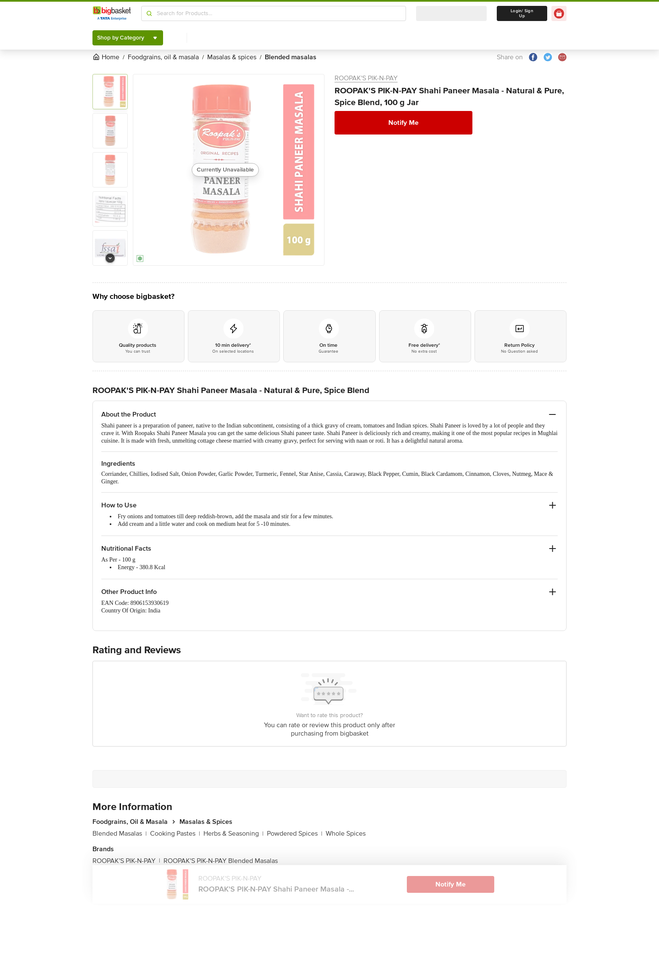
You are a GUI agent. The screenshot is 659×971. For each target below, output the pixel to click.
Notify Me (403, 123)
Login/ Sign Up (522, 13)
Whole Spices (346, 833)
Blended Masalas (119, 833)
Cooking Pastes (175, 833)
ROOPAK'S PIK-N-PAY (366, 78)
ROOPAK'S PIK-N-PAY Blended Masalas (220, 861)
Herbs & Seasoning (233, 833)
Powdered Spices (294, 833)
